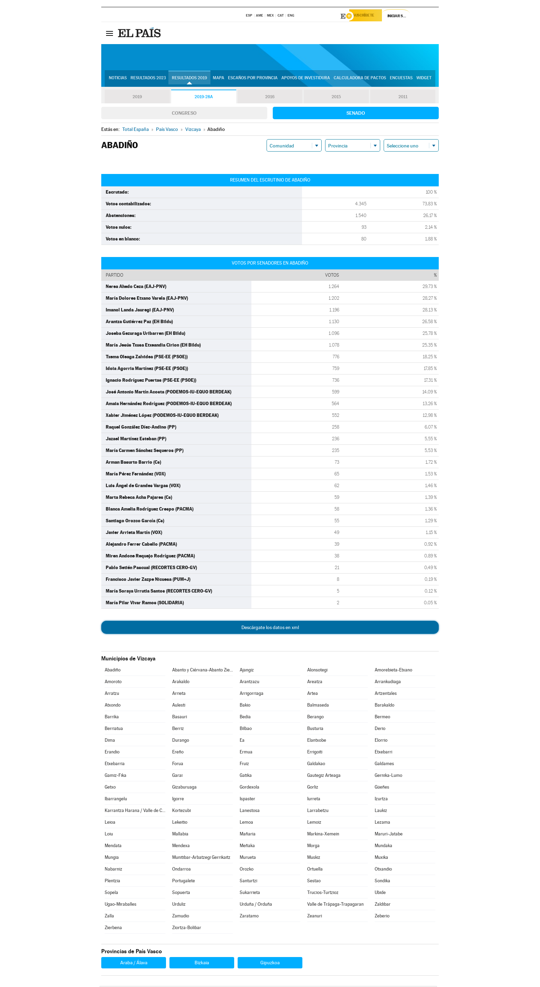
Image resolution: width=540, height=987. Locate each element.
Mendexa (181, 846)
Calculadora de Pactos (360, 79)
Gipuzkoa (270, 963)
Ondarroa (181, 870)
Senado (355, 114)
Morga (313, 846)
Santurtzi (248, 881)
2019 (137, 98)
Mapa (218, 79)
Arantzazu (249, 682)
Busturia (315, 729)
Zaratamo (249, 916)
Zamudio (180, 916)
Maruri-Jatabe (389, 834)
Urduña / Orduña (256, 905)
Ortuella (315, 870)
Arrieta (179, 694)
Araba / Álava (133, 963)
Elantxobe (316, 741)
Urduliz (179, 905)
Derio (380, 729)
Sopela (111, 893)
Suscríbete (369, 16)
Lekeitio (179, 823)
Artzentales (386, 694)
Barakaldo (384, 706)
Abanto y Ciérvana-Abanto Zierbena (202, 671)
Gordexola (249, 788)
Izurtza (381, 799)
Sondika (382, 881)
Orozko (246, 870)
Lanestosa (250, 811)
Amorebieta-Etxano (393, 671)
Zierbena (113, 928)
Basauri (179, 717)
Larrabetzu (318, 811)
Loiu (109, 834)
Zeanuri (314, 916)
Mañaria (248, 834)
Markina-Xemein (323, 834)
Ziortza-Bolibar (186, 928)
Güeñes (382, 788)
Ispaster (247, 799)
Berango (315, 717)
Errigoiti (314, 752)
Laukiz (381, 811)
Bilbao (246, 729)
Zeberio (382, 916)
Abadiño (113, 671)
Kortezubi (181, 811)
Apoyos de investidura (305, 79)
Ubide (380, 893)
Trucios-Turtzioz (323, 893)
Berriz (178, 729)
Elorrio (381, 741)
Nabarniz (113, 870)
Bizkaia (202, 963)
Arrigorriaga (251, 694)
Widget (424, 79)
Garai (177, 776)
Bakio (245, 706)
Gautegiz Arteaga (324, 776)
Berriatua (114, 729)
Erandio (112, 752)
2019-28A (203, 98)
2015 (336, 98)
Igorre (178, 799)
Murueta (248, 858)
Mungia (112, 858)
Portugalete (183, 881)
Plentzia (112, 881)
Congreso (184, 114)
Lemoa (246, 823)
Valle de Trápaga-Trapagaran (335, 905)
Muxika (381, 858)
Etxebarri (383, 752)
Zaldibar (383, 905)
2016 (270, 98)
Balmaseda (318, 706)
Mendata (113, 846)
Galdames (384, 764)
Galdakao (316, 764)
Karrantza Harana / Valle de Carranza (135, 811)
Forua (177, 764)
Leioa (110, 823)
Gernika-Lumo (388, 776)
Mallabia (180, 834)
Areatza (314, 682)
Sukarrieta (250, 893)
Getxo (110, 788)
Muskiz (313, 858)
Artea (312, 694)
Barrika (112, 717)
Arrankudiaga (388, 682)
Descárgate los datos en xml (270, 628)
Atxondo (113, 706)
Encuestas (401, 79)
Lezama (382, 823)
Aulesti (178, 706)
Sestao (314, 881)
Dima (110, 741)
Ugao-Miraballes (120, 905)
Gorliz (312, 788)
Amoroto (113, 682)
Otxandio (383, 870)
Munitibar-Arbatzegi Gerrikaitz (201, 858)
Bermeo (382, 717)
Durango (180, 741)
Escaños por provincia (253, 79)
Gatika (246, 776)
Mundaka (383, 846)
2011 (402, 98)
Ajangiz (247, 671)
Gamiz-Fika (115, 776)
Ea (242, 741)
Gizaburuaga (184, 788)
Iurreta (313, 799)
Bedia (245, 717)
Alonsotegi (317, 671)
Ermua (246, 752)
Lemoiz (314, 823)
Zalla (109, 916)
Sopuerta (181, 893)
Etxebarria (115, 764)
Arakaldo (180, 682)
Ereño (178, 752)
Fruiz (244, 764)
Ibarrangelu (116, 799)
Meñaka (247, 846)
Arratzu (112, 694)
